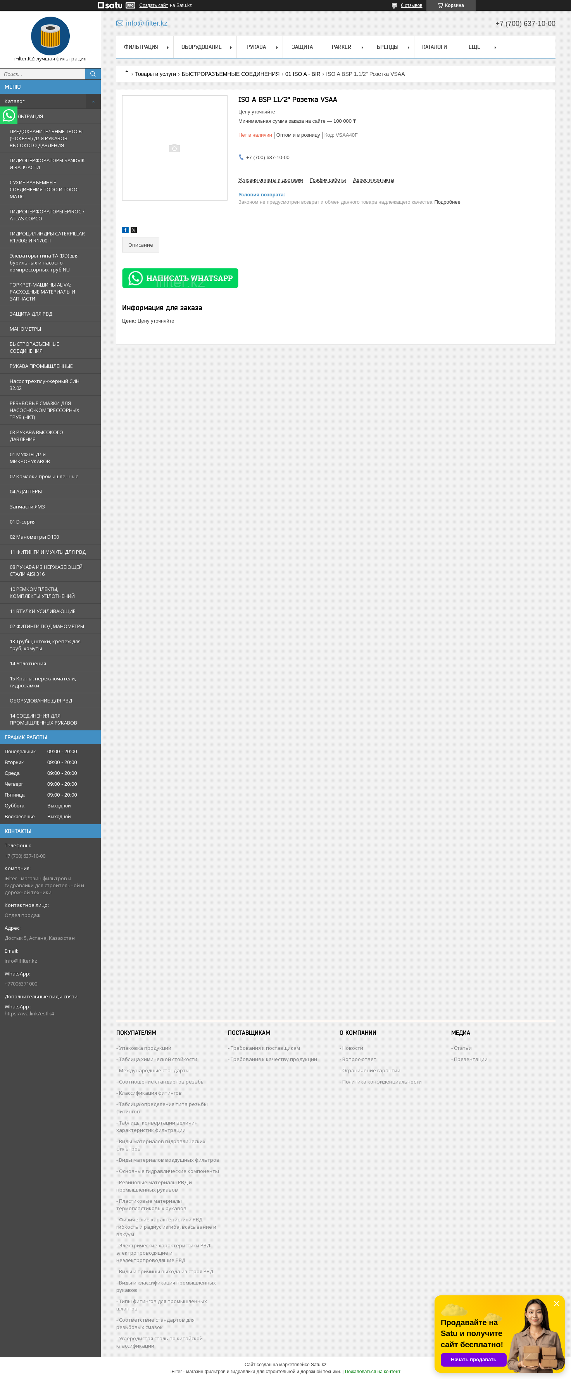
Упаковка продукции (145, 1047)
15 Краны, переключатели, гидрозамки (43, 682)
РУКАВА (256, 47)
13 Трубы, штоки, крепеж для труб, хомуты (45, 645)
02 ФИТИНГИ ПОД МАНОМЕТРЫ (47, 626)
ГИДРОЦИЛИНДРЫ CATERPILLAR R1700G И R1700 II (47, 237)
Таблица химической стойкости (158, 1059)
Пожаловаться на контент (372, 1371)
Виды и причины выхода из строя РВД (166, 1271)
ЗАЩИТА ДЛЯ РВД (31, 313)
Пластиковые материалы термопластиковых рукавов (151, 1204)
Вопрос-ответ (359, 1059)
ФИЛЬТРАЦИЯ (26, 116)
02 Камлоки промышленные (44, 476)
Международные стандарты (154, 1070)
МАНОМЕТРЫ (25, 328)
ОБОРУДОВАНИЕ (201, 47)
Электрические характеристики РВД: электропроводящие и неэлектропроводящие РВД (163, 1253)
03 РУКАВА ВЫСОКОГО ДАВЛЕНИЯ (36, 436)
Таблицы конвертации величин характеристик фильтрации (157, 1126)
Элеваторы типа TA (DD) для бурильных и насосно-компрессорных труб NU (44, 262)
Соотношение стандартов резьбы (162, 1081)
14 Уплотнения (28, 663)
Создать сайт (154, 5)
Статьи (463, 1047)
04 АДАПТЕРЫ (26, 491)
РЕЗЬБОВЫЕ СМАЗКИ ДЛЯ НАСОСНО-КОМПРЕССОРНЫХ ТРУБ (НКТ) (44, 410)
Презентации (471, 1059)
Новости (352, 1047)
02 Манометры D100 (34, 536)
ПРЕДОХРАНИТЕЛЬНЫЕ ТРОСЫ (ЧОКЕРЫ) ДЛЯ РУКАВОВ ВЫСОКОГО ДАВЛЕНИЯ (46, 138)
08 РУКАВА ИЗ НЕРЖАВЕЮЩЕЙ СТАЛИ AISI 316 (46, 570)
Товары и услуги (155, 74)
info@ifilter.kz (21, 960)
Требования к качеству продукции (274, 1059)
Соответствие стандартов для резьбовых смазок (155, 1323)
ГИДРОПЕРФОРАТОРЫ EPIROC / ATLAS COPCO (47, 215)
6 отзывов (411, 5)
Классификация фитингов (150, 1092)
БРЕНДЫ (387, 47)
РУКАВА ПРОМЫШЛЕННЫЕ (41, 365)
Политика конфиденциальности (382, 1081)
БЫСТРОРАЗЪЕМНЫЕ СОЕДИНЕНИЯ (34, 347)
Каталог (14, 101)
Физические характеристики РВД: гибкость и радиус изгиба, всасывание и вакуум (166, 1227)
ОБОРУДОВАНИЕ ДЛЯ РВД (41, 700)
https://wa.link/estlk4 (29, 1013)
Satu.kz (318, 1364)
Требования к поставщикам (265, 1047)
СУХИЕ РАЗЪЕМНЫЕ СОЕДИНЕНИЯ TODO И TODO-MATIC (44, 189)
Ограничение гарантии (371, 1070)
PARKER (341, 47)
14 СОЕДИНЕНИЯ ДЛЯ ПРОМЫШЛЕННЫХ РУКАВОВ (43, 719)
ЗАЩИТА (302, 47)
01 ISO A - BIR (303, 74)
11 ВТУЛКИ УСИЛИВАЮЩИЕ (43, 611)
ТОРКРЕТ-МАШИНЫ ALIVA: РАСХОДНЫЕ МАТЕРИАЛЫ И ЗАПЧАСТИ (42, 291)
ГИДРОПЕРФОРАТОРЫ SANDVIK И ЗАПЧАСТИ (47, 164)
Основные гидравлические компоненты (169, 1171)
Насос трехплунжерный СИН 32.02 (44, 385)
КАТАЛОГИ (434, 47)
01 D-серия (23, 521)
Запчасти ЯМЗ (27, 506)
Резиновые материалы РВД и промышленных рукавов (154, 1186)
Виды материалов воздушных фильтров (169, 1159)
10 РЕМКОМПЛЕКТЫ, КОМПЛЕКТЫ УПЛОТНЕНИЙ (42, 592)
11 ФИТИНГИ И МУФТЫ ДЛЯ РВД (48, 551)
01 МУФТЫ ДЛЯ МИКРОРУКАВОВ (30, 458)
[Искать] (93, 74)
